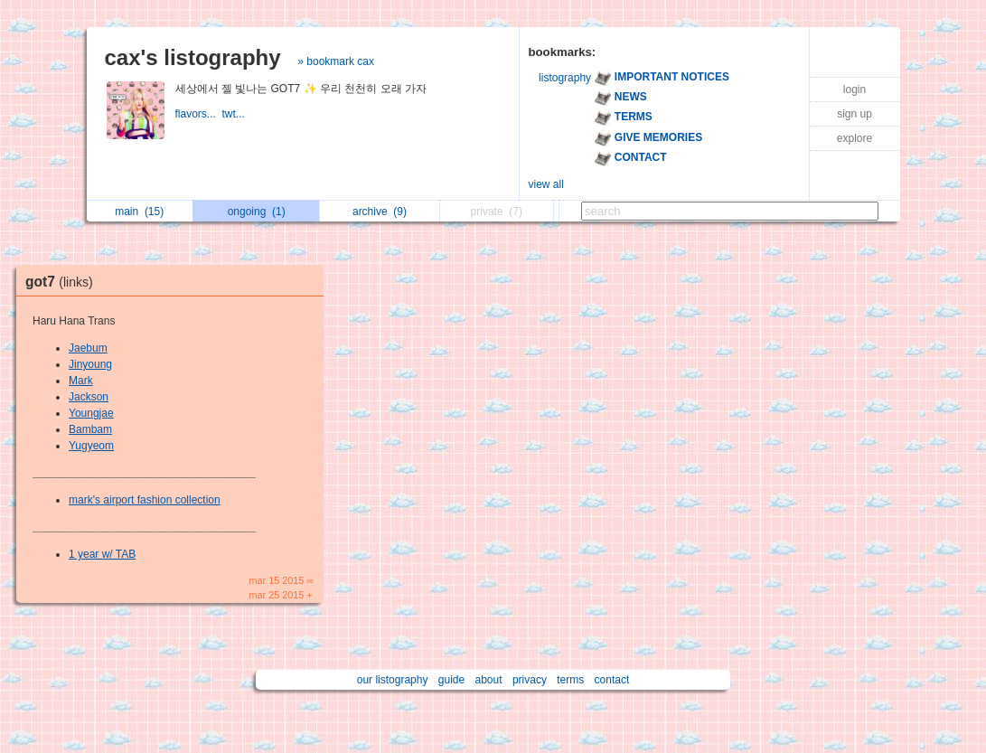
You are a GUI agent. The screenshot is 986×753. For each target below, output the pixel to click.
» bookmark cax (335, 61)
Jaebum (88, 348)
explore (854, 138)
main (139, 211)
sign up (854, 114)
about (488, 679)
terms (570, 679)
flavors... (198, 114)
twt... (235, 114)
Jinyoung (90, 364)
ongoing (257, 211)
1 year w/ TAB (102, 554)
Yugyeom (91, 445)
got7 (63, 281)
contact (612, 679)
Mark (81, 380)
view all (546, 184)
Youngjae (91, 413)
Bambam (90, 429)
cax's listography (193, 57)
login (854, 89)
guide (451, 679)
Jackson (88, 397)
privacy (529, 679)
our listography (392, 679)
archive (379, 211)
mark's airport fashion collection (145, 500)
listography (565, 77)
